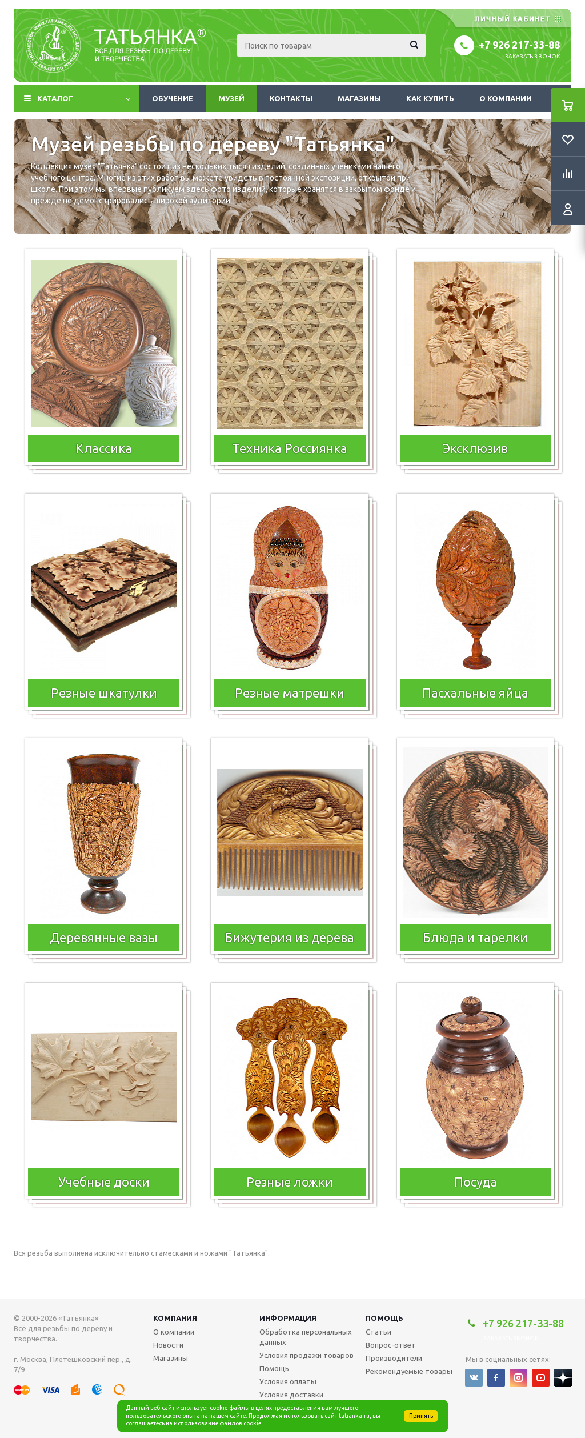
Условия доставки (291, 1395)
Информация (287, 1318)
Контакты (291, 98)
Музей (231, 98)
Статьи (378, 1332)
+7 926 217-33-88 (519, 44)
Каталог (55, 98)
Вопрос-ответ (391, 1345)
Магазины (359, 98)
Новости (168, 1345)
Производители (394, 1358)
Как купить (430, 98)
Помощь (384, 1318)
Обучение (172, 98)
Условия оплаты (287, 1381)
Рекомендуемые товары (409, 1371)
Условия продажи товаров (306, 1355)
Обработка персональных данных (305, 1337)
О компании (505, 98)
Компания (175, 1318)
